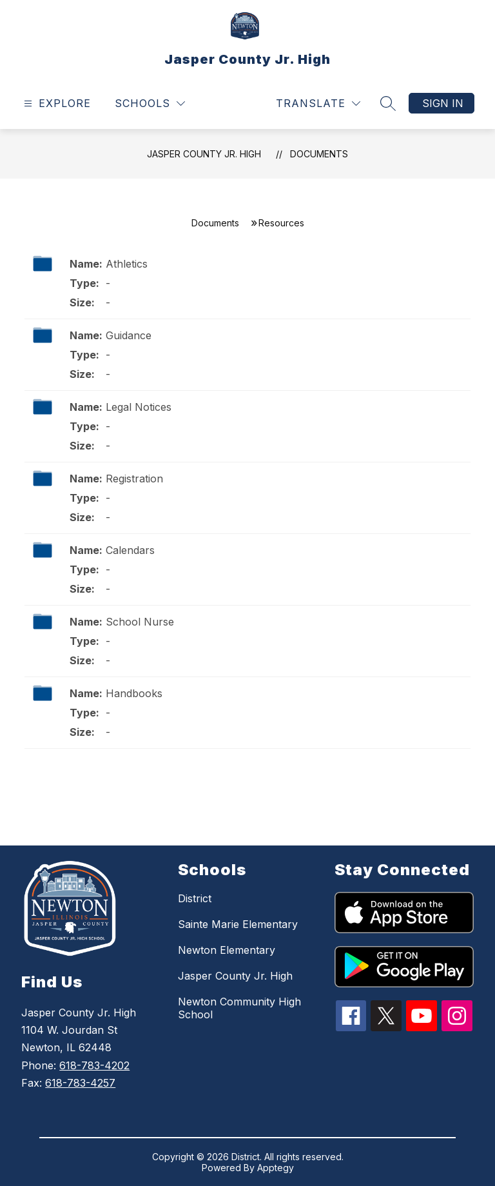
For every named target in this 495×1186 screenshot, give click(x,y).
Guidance (128, 335)
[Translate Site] (318, 103)
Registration (134, 478)
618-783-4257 (80, 1082)
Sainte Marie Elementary (238, 924)
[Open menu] (56, 103)
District (194, 898)
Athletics (127, 263)
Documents (319, 153)
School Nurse (140, 621)
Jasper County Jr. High (204, 153)
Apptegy (275, 1167)
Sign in (442, 103)
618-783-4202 (94, 1065)
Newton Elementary (226, 950)
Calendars (130, 550)
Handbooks (134, 693)
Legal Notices (138, 406)
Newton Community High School (239, 1008)
